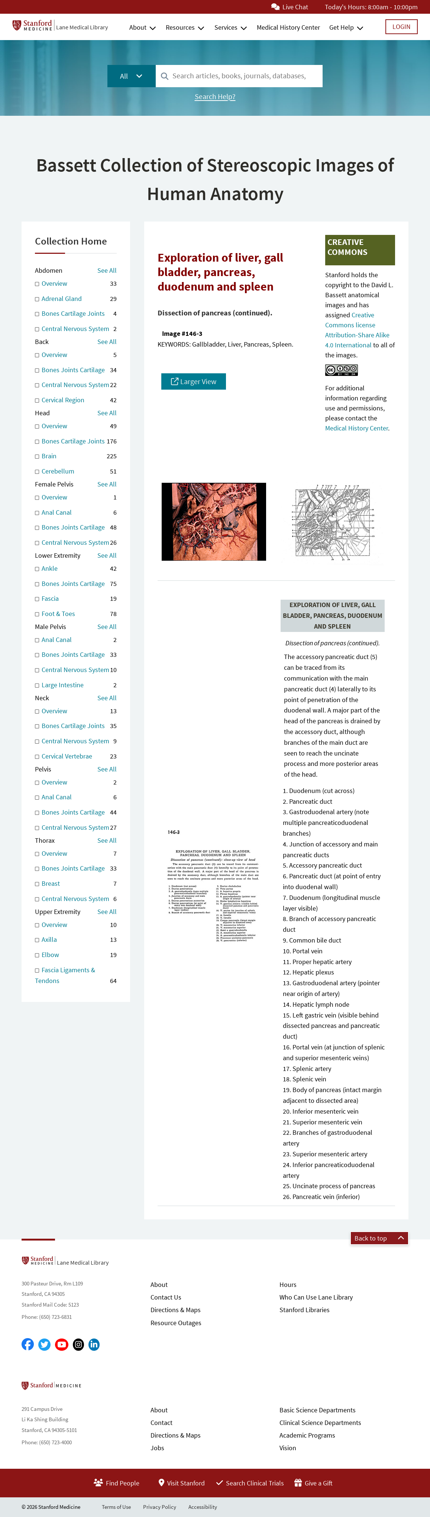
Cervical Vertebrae (76, 756)
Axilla (76, 939)
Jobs (157, 1448)
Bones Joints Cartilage (76, 370)
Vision (287, 1448)
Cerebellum (76, 471)
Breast (76, 883)
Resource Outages (176, 1322)
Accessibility (202, 1506)
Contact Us (166, 1297)
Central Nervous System (76, 329)
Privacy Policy (159, 1506)
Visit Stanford (182, 1483)
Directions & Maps (176, 1309)
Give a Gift (313, 1483)
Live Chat (289, 7)
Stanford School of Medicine (94, 1388)
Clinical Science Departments (320, 1422)
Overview (76, 283)
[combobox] (239, 76)
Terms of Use (116, 1506)
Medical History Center (288, 27)
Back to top (379, 1238)
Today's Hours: (345, 7)
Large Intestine (76, 685)
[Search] (164, 76)
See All (107, 270)
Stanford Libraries (304, 1309)
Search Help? (215, 96)
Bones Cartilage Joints (76, 313)
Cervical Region (76, 400)
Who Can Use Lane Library (316, 1297)
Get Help (341, 27)
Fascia (76, 598)
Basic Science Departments (317, 1410)
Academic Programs (307, 1435)
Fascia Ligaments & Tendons (76, 976)
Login (401, 26)
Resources (180, 27)
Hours (288, 1284)
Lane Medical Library (82, 27)
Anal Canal (76, 512)
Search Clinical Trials (250, 1483)
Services (225, 27)
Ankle (76, 568)
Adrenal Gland (76, 299)
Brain (76, 456)
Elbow (76, 955)
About (137, 27)
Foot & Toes (76, 614)
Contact (161, 1422)
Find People (116, 1483)
